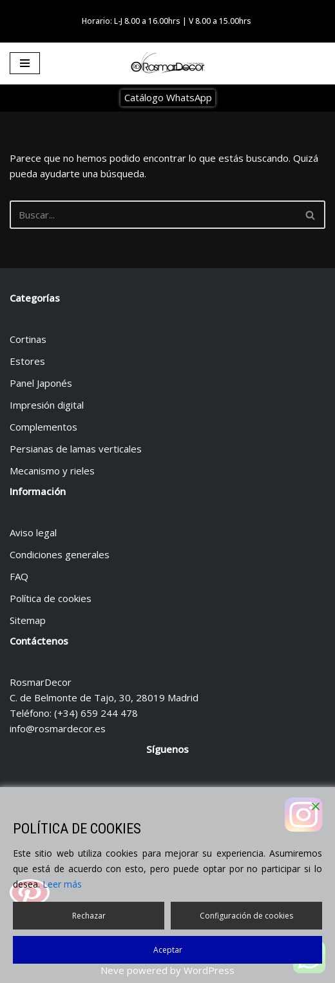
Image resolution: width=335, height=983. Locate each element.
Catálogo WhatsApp (168, 97)
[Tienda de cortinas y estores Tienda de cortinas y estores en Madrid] (167, 64)
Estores (27, 361)
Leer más (62, 884)
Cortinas (28, 339)
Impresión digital (47, 404)
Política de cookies (50, 598)
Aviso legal (33, 532)
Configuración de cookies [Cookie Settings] (246, 915)
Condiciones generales (60, 554)
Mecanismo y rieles (52, 470)
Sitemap (28, 620)
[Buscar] (153, 214)
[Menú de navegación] (25, 63)
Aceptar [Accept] (167, 949)
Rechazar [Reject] (89, 915)
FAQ (19, 576)
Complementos (43, 426)
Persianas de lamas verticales (76, 448)
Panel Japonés (41, 382)
